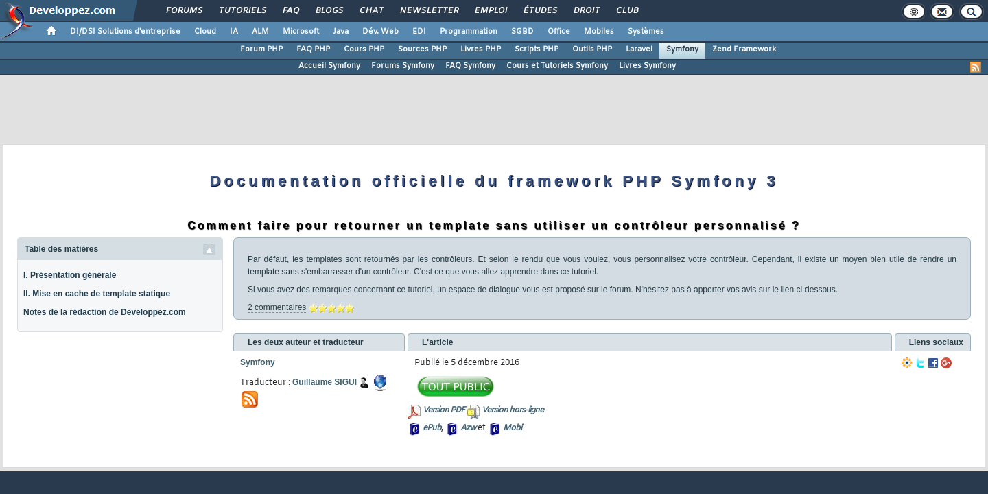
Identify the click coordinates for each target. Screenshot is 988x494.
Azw (467, 428)
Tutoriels (242, 10)
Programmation (468, 31)
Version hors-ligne (512, 410)
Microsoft (301, 31)
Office (559, 31)
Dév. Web (380, 31)
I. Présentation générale (69, 275)
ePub (432, 428)
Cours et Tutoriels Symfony (557, 66)
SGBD (522, 31)
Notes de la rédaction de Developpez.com (104, 312)
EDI (419, 31)
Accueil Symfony (329, 66)
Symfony (682, 49)
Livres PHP (480, 49)
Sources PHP (422, 49)
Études (539, 10)
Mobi (512, 428)
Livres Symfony (647, 66)
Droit (586, 10)
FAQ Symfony (470, 66)
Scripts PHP (536, 49)
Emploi (490, 10)
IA (234, 31)
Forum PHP (261, 49)
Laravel (639, 49)
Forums (183, 10)
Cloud (205, 31)
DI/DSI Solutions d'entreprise (125, 31)
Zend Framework (744, 49)
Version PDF (443, 410)
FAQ (290, 10)
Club (626, 10)
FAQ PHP (313, 49)
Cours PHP (364, 49)
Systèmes (646, 31)
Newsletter (428, 10)
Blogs (329, 10)
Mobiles (599, 31)
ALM (260, 31)
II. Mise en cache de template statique (96, 293)
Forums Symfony (402, 66)
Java (341, 31)
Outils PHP (592, 49)
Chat (370, 10)
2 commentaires (277, 307)
